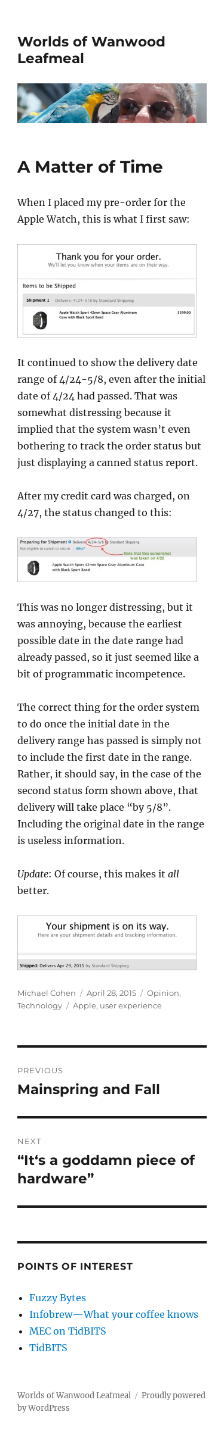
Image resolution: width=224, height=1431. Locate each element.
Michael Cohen (46, 993)
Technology (39, 1005)
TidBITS (48, 1348)
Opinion (163, 993)
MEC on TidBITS (67, 1331)
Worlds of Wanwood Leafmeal (74, 1396)
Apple (84, 1005)
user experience (131, 1005)
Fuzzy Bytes (57, 1298)
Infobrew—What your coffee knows (113, 1314)
